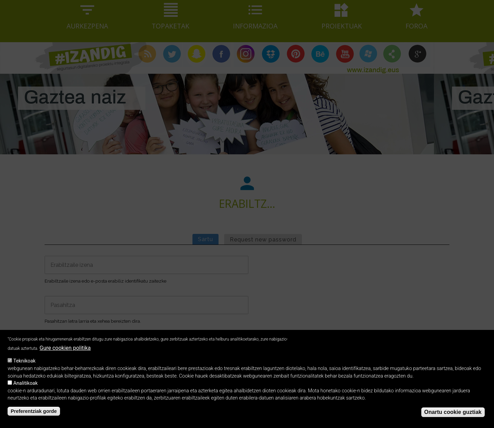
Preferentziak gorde (34, 417)
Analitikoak (25, 390)
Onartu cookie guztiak (453, 418)
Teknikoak (24, 367)
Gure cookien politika (65, 354)
